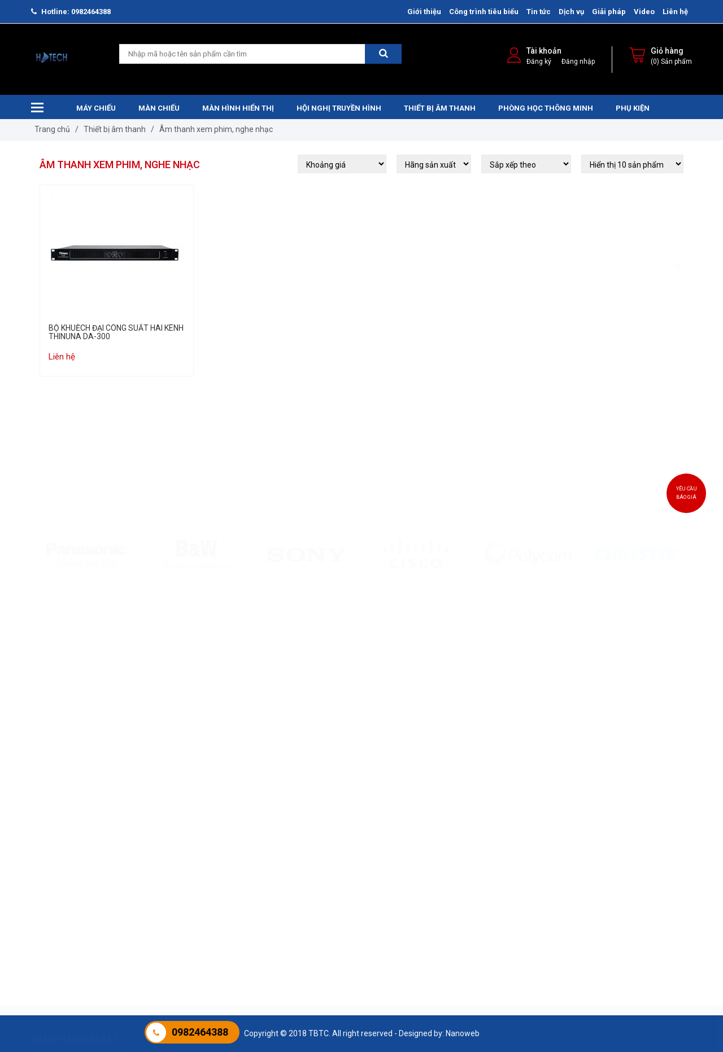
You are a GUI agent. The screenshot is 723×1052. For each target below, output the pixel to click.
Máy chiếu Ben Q (60, 886)
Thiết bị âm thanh (440, 108)
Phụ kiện (633, 108)
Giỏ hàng (667, 50)
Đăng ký (538, 61)
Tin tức (538, 11)
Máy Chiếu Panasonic (69, 871)
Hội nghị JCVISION (402, 871)
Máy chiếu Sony (58, 843)
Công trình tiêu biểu (484, 11)
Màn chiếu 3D (167, 886)
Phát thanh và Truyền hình (642, 857)
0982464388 (200, 1032)
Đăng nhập (578, 61)
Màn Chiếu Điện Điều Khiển (190, 843)
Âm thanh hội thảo (290, 843)
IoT (601, 871)
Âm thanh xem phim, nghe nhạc (216, 129)
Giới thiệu (424, 11)
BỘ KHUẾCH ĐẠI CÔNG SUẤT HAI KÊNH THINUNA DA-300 (116, 332)
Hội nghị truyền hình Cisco (415, 857)
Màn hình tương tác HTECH (530, 829)
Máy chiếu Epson (60, 829)
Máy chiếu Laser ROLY (69, 857)
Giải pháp (609, 11)
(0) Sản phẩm (671, 61)
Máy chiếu (96, 108)
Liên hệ (675, 11)
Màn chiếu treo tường (182, 829)
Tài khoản (543, 50)
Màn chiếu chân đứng (182, 900)
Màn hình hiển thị (238, 108)
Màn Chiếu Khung (175, 857)
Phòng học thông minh (545, 108)
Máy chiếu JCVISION (66, 900)
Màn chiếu (159, 108)
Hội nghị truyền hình (339, 108)
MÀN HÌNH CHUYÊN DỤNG (528, 871)
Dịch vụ (571, 11)
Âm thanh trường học (295, 829)
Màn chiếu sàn (169, 871)
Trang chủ (52, 129)
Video (644, 11)
